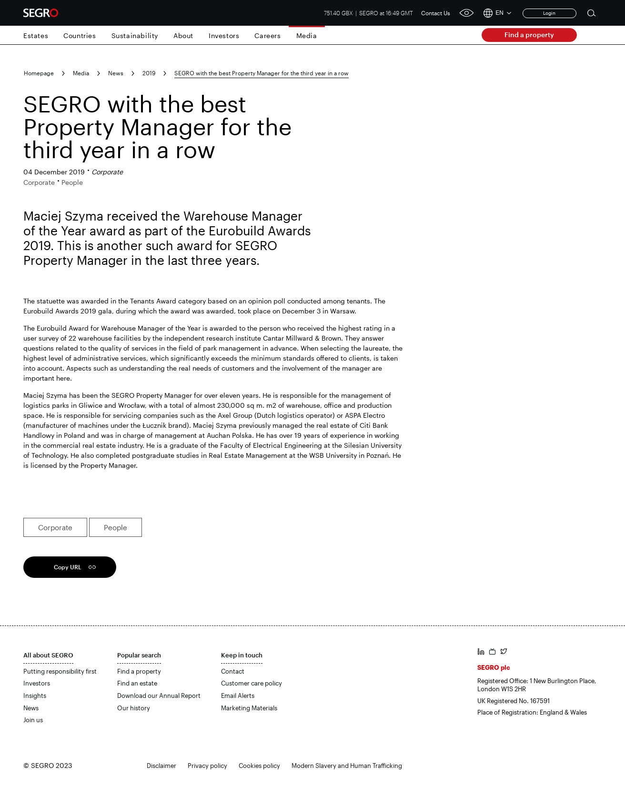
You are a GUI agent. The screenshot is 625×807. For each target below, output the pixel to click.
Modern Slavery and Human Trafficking (347, 765)
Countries (79, 35)
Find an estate (137, 683)
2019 (148, 73)
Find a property (529, 34)
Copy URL (67, 567)
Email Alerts (237, 695)
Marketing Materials (249, 708)
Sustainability (134, 35)
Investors (224, 35)
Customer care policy (251, 683)
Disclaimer (161, 765)
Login (549, 13)
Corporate (55, 527)
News (115, 73)
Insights (34, 695)
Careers (267, 35)
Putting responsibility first (60, 671)
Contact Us (435, 13)
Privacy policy (207, 765)
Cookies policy (259, 765)
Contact (232, 671)
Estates (35, 35)
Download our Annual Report (159, 695)
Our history (133, 708)
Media (306, 35)
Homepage (39, 73)
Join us (33, 720)
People (115, 527)
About (183, 35)
